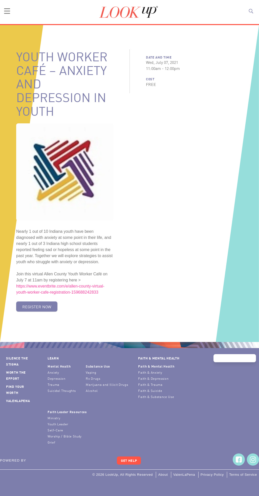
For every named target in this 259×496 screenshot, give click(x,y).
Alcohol (92, 390)
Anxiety (53, 372)
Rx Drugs (93, 378)
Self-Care (55, 430)
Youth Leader (58, 424)
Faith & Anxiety (150, 372)
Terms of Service (243, 474)
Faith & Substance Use (156, 396)
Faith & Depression (153, 378)
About (163, 474)
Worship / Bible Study (65, 436)
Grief (51, 442)
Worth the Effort (16, 375)
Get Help (129, 460)
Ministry (54, 417)
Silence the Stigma (17, 361)
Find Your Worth (15, 389)
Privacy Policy (212, 474)
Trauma (53, 384)
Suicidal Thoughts (62, 390)
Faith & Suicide (150, 390)
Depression (57, 378)
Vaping (91, 372)
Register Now (36, 306)
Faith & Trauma (150, 384)
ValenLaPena (18, 400)
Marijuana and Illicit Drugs (107, 384)
